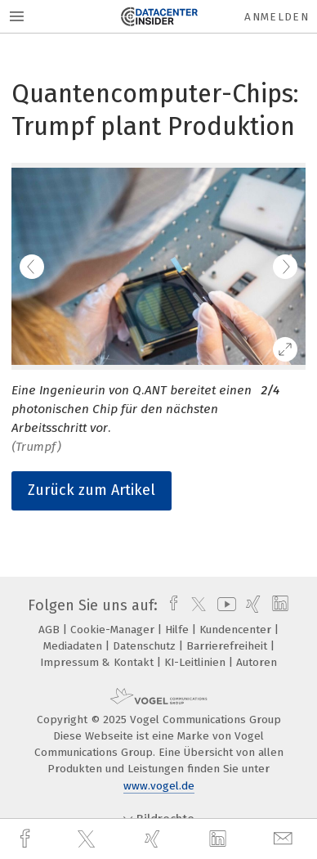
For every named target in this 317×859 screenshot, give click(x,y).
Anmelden (276, 17)
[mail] (285, 839)
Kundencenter (237, 629)
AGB (50, 629)
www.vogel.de (158, 786)
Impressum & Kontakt (98, 662)
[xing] (154, 839)
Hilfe (178, 629)
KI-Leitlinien (196, 662)
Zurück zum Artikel (91, 490)
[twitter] (88, 839)
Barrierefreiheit (228, 646)
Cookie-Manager (114, 629)
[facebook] (26, 839)
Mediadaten (74, 646)
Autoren (256, 662)
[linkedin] (220, 839)
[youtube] (224, 605)
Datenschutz (146, 646)
